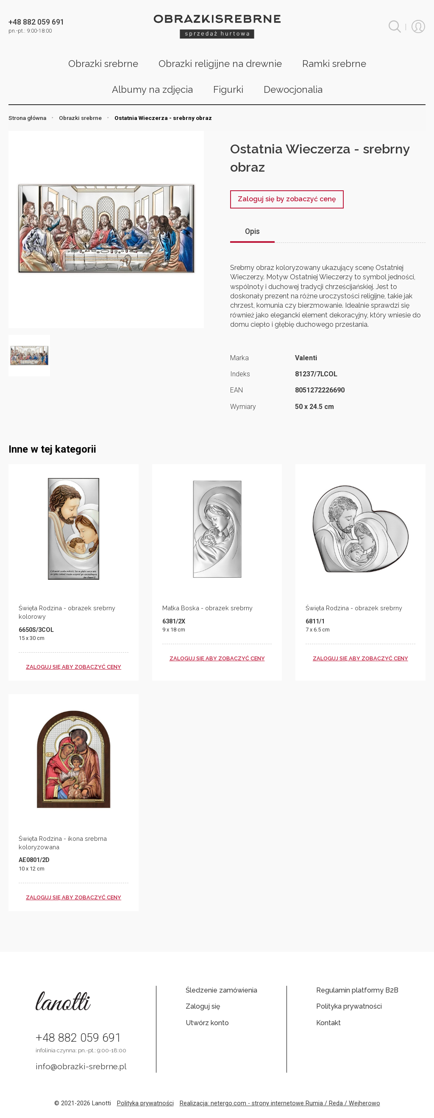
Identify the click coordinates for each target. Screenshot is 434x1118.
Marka (239, 358)
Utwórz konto (207, 1023)
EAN (236, 390)
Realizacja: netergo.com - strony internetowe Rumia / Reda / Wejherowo (280, 1103)
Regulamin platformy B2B (357, 990)
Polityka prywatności (349, 1006)
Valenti (306, 358)
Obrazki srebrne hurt (217, 26)
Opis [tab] (252, 231)
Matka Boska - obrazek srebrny (207, 608)
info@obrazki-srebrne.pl (81, 1066)
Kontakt (328, 1023)
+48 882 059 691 (78, 1038)
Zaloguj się (203, 1006)
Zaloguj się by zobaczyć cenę (287, 199)
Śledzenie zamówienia (221, 990)
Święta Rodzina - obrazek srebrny (354, 608)
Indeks (240, 374)
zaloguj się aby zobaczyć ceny (73, 667)
